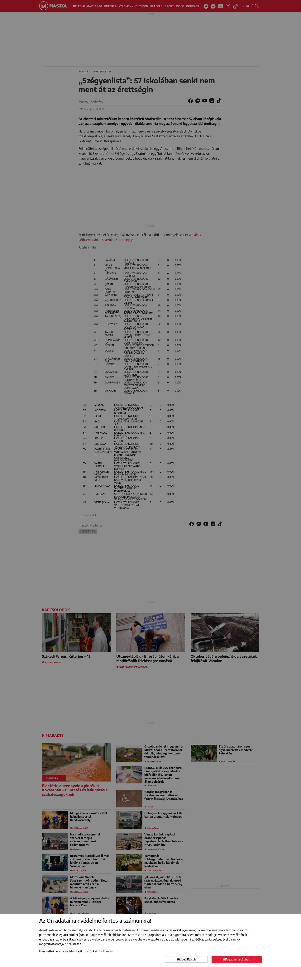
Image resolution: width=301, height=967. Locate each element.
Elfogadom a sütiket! (236, 959)
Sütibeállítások (186, 959)
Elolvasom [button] (106, 951)
